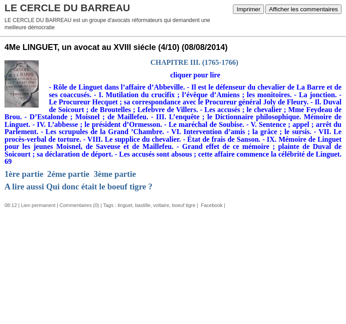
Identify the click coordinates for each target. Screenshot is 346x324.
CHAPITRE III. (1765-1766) (194, 62)
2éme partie (68, 174)
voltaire (161, 205)
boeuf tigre (184, 205)
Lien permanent (38, 205)
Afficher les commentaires (303, 9)
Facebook (211, 205)
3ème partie (115, 174)
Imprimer (248, 9)
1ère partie (24, 174)
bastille (142, 205)
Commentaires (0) (79, 205)
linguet (125, 205)
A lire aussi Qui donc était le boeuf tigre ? (78, 186)
